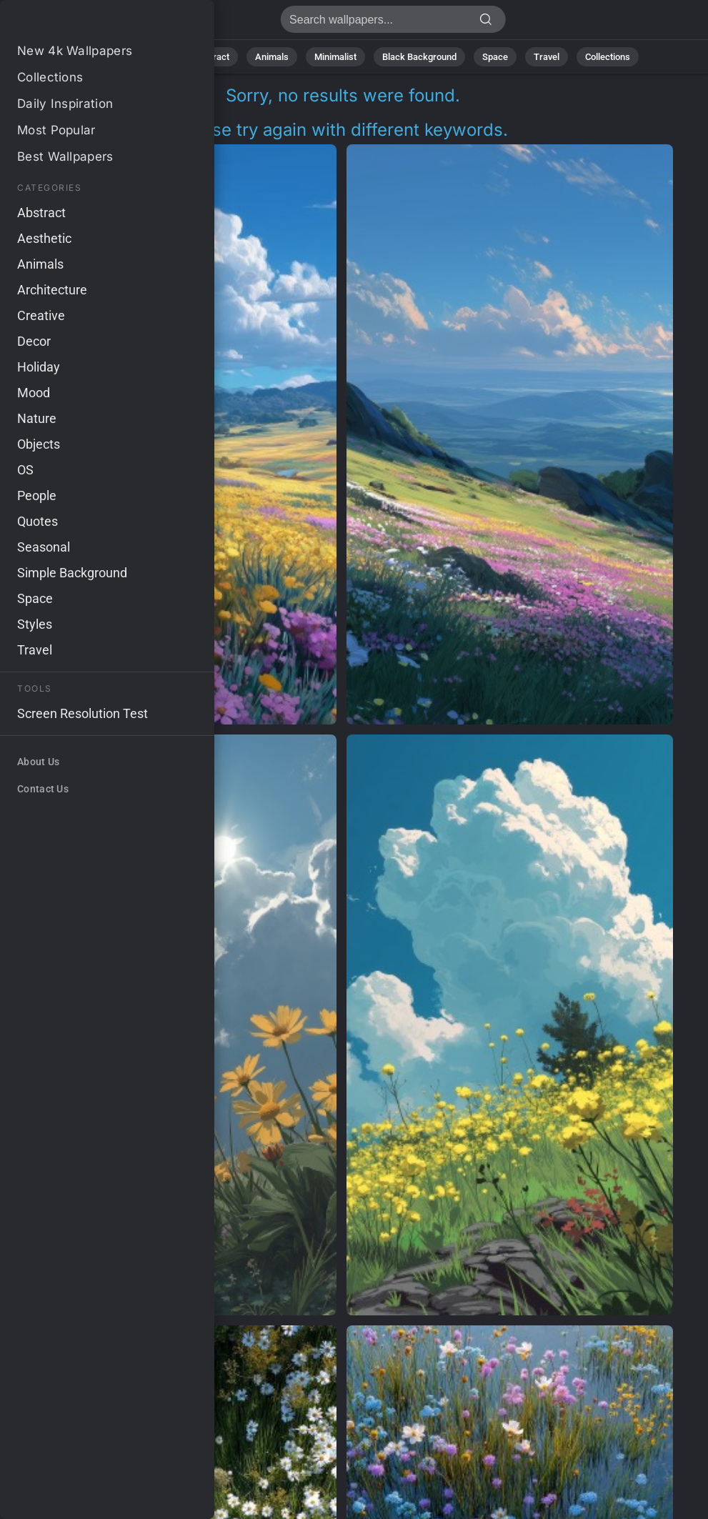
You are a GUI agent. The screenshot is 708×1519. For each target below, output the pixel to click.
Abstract (211, 56)
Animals (272, 56)
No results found (86, 23)
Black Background (419, 56)
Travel (546, 56)
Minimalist (335, 56)
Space (495, 56)
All (109, 56)
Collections (607, 56)
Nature (154, 56)
